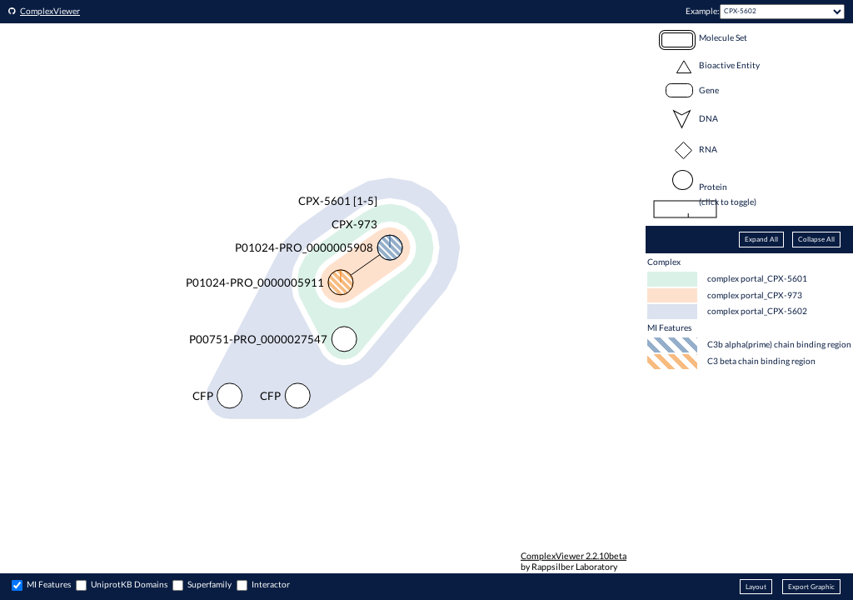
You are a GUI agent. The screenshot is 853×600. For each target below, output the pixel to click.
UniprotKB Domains (129, 584)
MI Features (49, 584)
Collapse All (816, 239)
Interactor (271, 584)
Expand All (761, 239)
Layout (756, 586)
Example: (703, 11)
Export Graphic (811, 586)
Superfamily (209, 584)
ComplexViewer (50, 11)
